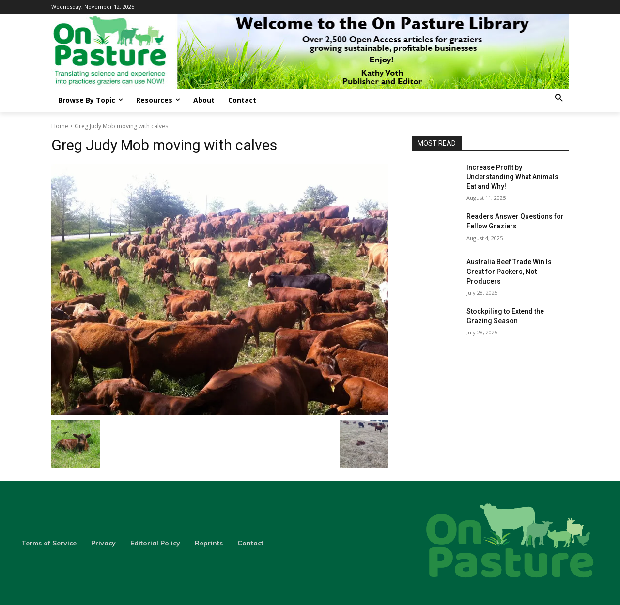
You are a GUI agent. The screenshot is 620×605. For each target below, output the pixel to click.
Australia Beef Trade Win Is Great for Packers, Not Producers (509, 271)
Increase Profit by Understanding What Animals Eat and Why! (512, 177)
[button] (559, 98)
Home (59, 126)
